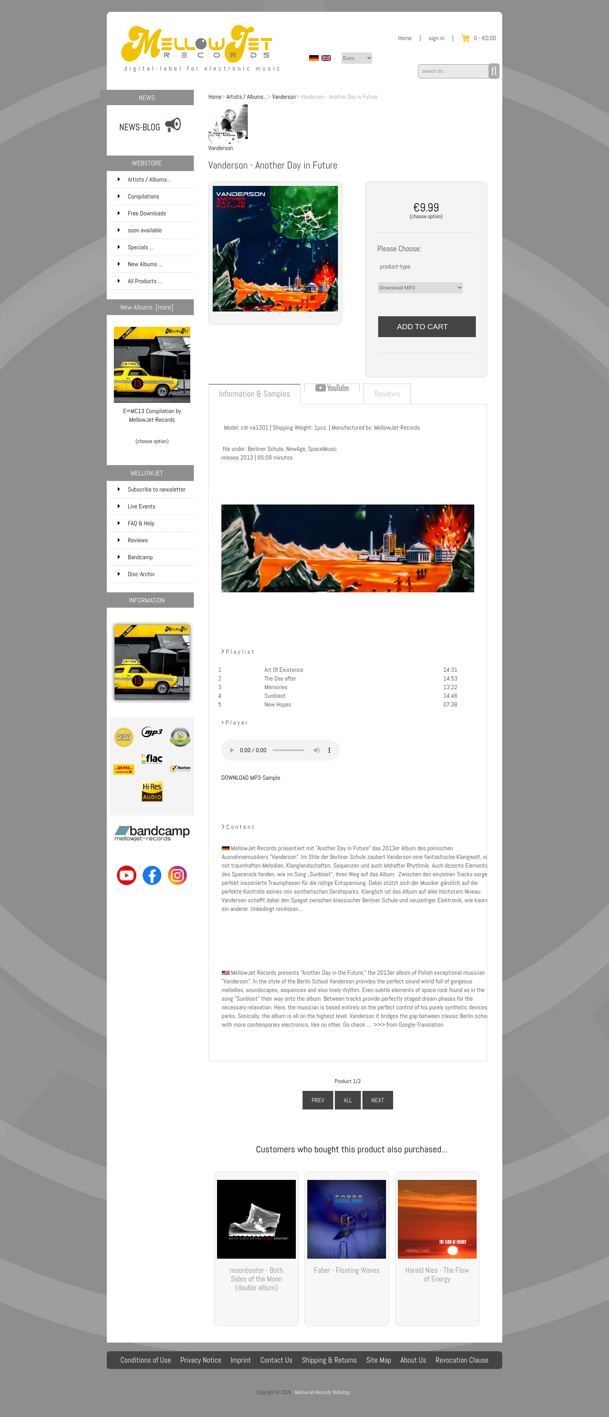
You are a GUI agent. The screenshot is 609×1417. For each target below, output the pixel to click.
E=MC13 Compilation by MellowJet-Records (152, 412)
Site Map (379, 1360)
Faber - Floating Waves (347, 1270)
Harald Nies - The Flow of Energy (437, 1274)
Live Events (137, 506)
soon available (155, 230)
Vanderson (284, 96)
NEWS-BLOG (139, 127)
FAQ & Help (136, 523)
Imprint (241, 1360)
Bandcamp (135, 557)
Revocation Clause (462, 1360)
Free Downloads (155, 213)
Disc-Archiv (136, 574)
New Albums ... (140, 264)
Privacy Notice (200, 1360)
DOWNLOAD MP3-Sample (250, 777)
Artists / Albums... (247, 96)
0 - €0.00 (478, 38)
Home (405, 38)
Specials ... (136, 247)
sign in (436, 38)
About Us (413, 1360)
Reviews (133, 540)
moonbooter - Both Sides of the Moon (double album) (256, 1279)
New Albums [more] (147, 307)
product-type (395, 266)
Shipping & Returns (329, 1360)
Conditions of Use (146, 1360)
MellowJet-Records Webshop (322, 1392)
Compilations (155, 196)
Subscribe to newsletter (152, 489)
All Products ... (140, 281)
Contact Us (276, 1360)
